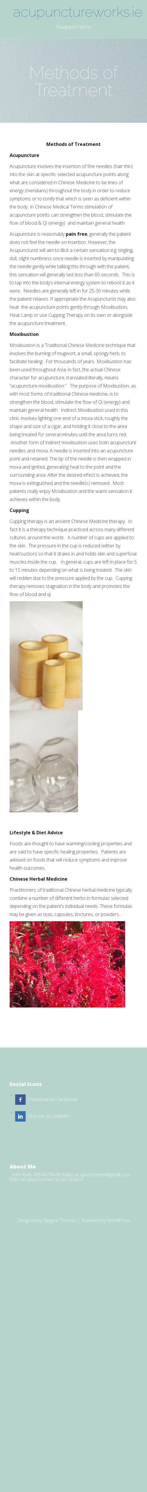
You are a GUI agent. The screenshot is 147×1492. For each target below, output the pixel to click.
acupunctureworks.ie (75, 12)
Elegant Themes (59, 1220)
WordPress (118, 1220)
